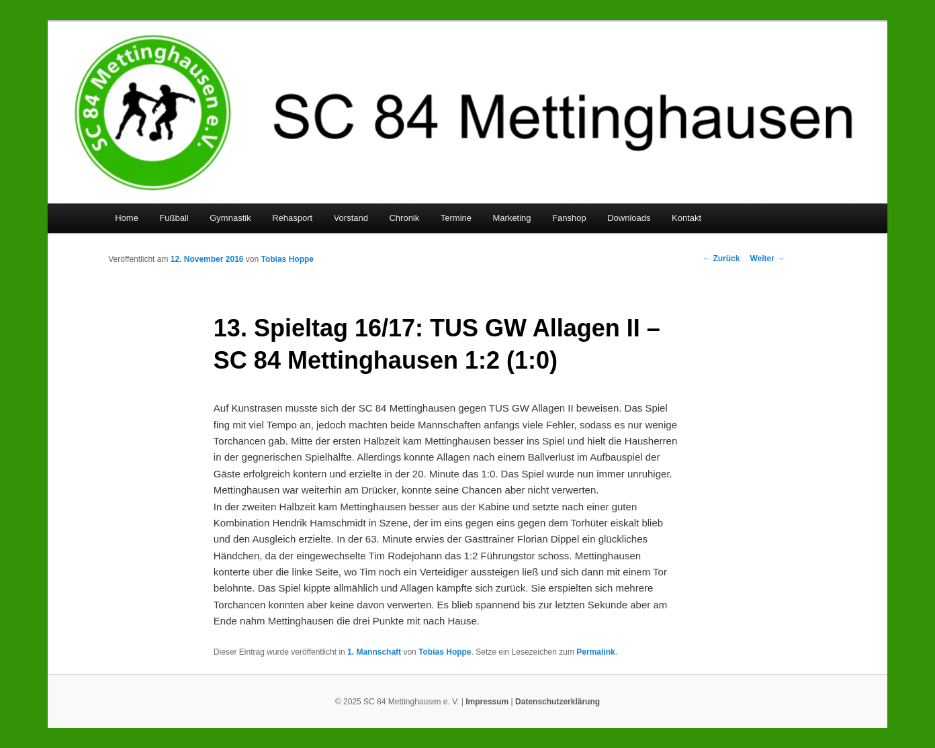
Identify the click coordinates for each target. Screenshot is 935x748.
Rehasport (292, 218)
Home (126, 218)
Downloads (628, 218)
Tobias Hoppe (287, 259)
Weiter (767, 258)
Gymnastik (230, 218)
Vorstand (351, 218)
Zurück (721, 258)
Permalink (595, 652)
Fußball (173, 218)
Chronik (404, 218)
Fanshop (569, 218)
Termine (456, 218)
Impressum (486, 701)
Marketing (512, 218)
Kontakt (686, 218)
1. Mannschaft (374, 652)
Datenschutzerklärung (557, 701)
